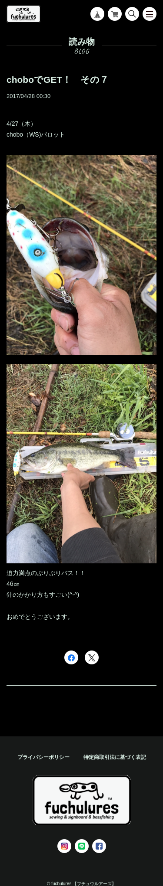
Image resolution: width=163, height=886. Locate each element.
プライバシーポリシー (43, 757)
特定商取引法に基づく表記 (114, 757)
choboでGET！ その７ (58, 80)
